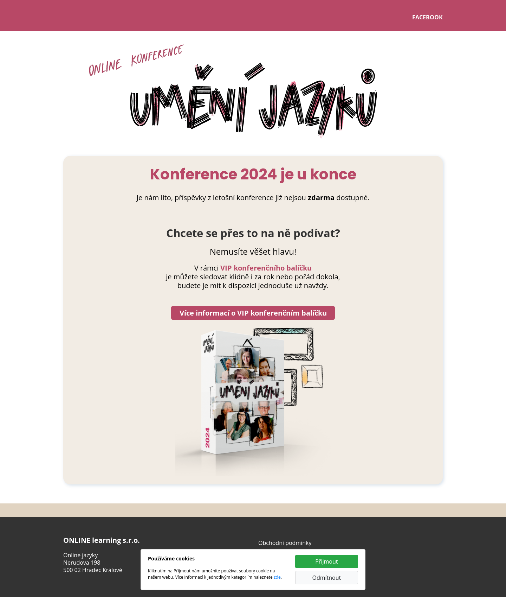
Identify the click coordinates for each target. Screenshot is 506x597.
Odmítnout (326, 578)
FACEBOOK (427, 17)
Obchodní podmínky (284, 543)
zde (277, 577)
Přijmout (326, 561)
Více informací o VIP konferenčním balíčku (253, 313)
